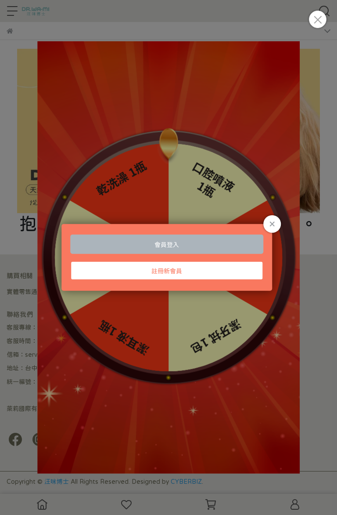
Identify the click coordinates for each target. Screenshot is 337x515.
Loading (168, 257)
